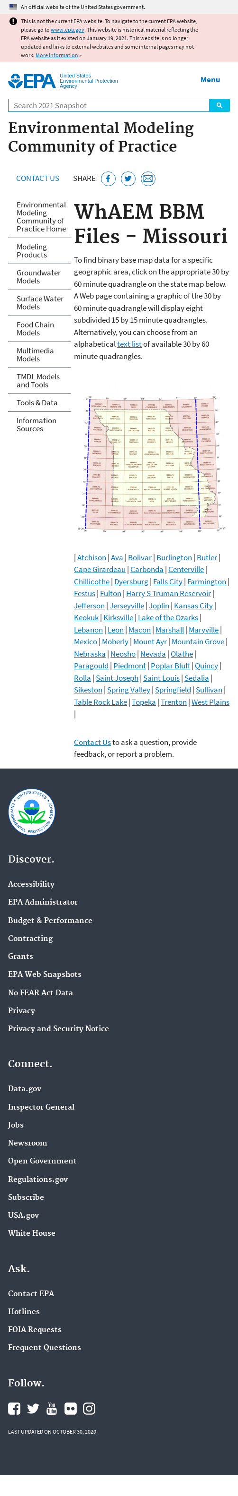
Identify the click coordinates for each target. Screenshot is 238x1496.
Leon (116, 629)
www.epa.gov (67, 29)
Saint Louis (161, 678)
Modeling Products (32, 250)
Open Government (42, 1161)
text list (129, 344)
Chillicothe (92, 581)
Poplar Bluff (170, 665)
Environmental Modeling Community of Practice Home (41, 216)
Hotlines (24, 1312)
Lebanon (88, 629)
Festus (84, 593)
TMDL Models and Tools (38, 380)
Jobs (16, 1125)
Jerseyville (127, 605)
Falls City (168, 581)
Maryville (204, 629)
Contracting (30, 939)
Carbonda (147, 569)
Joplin (159, 605)
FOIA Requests (35, 1330)
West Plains (210, 702)
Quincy (206, 665)
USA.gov (23, 1216)
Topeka (144, 702)
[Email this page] (148, 178)
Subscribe (26, 1198)
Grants (20, 957)
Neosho (123, 654)
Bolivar (140, 557)
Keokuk (86, 617)
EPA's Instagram (89, 1408)
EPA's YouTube (52, 1408)
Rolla (82, 678)
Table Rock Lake (100, 702)
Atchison (91, 557)
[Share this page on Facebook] (108, 178)
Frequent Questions (44, 1348)
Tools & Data (37, 402)
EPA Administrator (43, 902)
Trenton (174, 702)
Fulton (110, 593)
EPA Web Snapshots (45, 975)
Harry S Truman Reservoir (168, 593)
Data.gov (24, 1089)
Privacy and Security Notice (58, 1029)
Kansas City (193, 605)
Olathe (182, 654)
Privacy (21, 1011)
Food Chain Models (35, 328)
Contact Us (37, 178)
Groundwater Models (39, 276)
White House (31, 1234)
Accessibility (31, 885)
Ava (117, 557)
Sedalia (196, 678)
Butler (207, 557)
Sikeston (88, 689)
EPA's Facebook (14, 1408)
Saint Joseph (117, 678)
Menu (210, 79)
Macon (139, 629)
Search (219, 105)
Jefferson (89, 605)
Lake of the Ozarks (168, 617)
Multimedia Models (35, 354)
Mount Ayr (150, 641)
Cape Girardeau (100, 569)
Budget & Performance (50, 921)
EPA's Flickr (70, 1408)
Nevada (153, 654)
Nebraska (90, 654)
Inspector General (41, 1107)
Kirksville (118, 617)
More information (57, 55)
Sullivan (209, 689)
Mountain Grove (198, 641)
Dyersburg (131, 581)
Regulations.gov (38, 1180)
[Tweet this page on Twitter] (128, 178)
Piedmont (129, 665)
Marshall (170, 629)
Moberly (115, 641)
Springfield (173, 689)
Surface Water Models (40, 302)
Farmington (206, 581)
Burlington (174, 557)
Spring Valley (128, 689)
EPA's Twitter (33, 1408)
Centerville (186, 569)
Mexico (85, 641)
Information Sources (36, 424)
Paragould (91, 665)
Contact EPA (31, 1294)
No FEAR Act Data (40, 993)
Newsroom (27, 1143)
